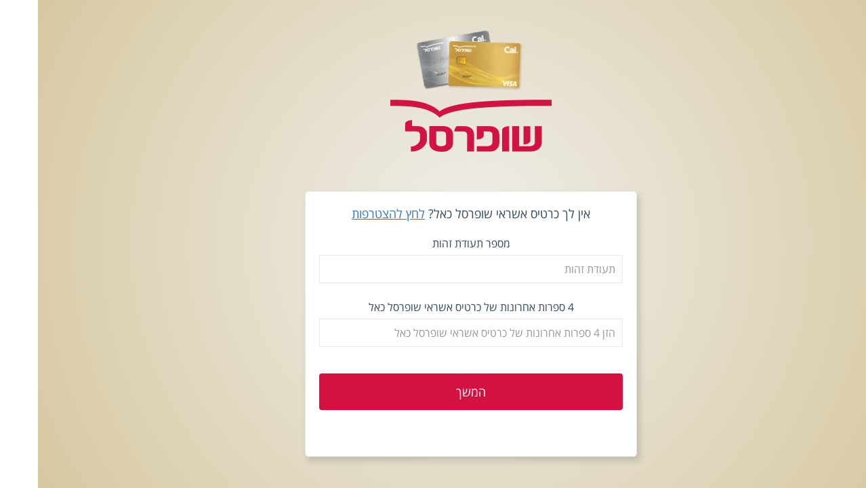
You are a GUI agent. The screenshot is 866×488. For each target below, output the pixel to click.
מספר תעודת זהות (433, 243)
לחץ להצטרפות (350, 213)
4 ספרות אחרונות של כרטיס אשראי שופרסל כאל (433, 307)
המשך (433, 392)
